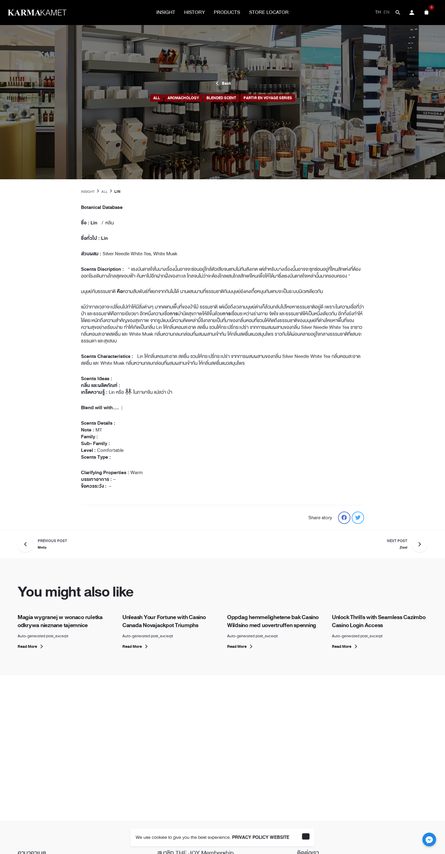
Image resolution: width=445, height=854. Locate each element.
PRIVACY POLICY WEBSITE (260, 837)
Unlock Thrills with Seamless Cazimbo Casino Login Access (379, 621)
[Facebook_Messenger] (429, 839)
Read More (31, 646)
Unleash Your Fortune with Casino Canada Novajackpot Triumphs (164, 621)
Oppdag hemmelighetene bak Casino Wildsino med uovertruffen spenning (273, 621)
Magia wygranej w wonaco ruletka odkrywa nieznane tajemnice (60, 621)
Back (222, 83)
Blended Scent (221, 98)
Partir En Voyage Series (268, 98)
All (156, 98)
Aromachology (183, 98)
